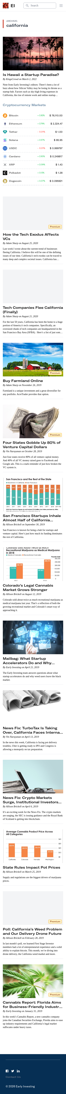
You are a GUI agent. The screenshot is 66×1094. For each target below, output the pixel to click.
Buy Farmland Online (23, 380)
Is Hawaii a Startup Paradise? (31, 74)
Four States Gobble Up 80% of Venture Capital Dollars (32, 444)
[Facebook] (7, 1071)
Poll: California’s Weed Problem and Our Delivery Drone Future (32, 931)
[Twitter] (12, 1071)
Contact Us (13, 1076)
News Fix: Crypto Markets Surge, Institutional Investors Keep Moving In (30, 802)
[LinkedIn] (18, 1071)
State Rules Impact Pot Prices (31, 867)
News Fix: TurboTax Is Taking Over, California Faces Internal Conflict (32, 732)
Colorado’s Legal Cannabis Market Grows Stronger (28, 587)
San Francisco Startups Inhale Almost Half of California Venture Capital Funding (32, 520)
